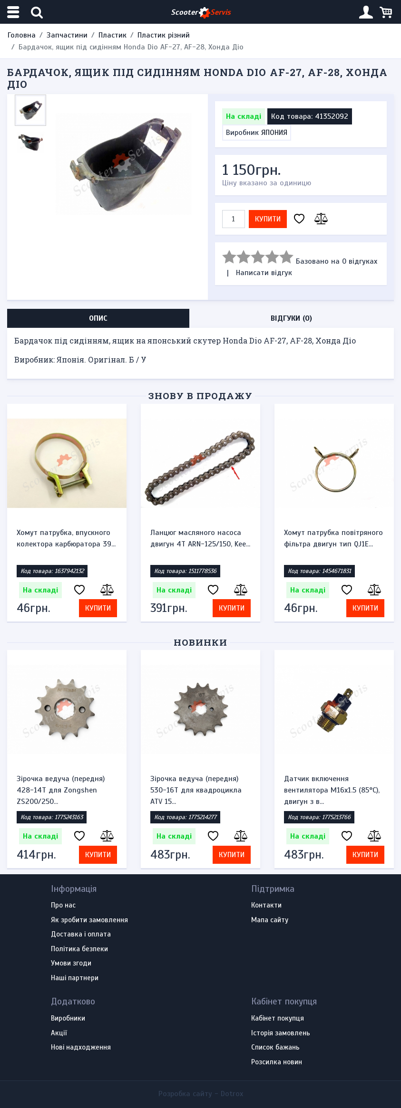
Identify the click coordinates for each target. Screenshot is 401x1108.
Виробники (68, 1018)
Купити (268, 219)
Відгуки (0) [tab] (291, 318)
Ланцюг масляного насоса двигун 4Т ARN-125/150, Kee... (200, 538)
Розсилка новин (276, 1062)
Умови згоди (71, 963)
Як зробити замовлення (89, 920)
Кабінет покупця (277, 1018)
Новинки (200, 642)
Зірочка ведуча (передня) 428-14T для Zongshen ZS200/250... (61, 790)
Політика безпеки (79, 949)
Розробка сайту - (200, 1093)
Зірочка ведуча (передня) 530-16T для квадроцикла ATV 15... (196, 790)
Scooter (201, 13)
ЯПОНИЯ (274, 132)
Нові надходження (81, 1047)
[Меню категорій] (14, 12)
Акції (59, 1033)
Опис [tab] (98, 318)
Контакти (266, 905)
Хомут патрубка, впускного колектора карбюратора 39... (66, 538)
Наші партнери (74, 978)
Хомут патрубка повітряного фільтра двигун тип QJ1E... (333, 538)
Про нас (63, 905)
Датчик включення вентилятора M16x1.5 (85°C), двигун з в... (332, 790)
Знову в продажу (200, 395)
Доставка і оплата (81, 934)
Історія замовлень (280, 1033)
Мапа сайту (269, 920)
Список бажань (275, 1047)
